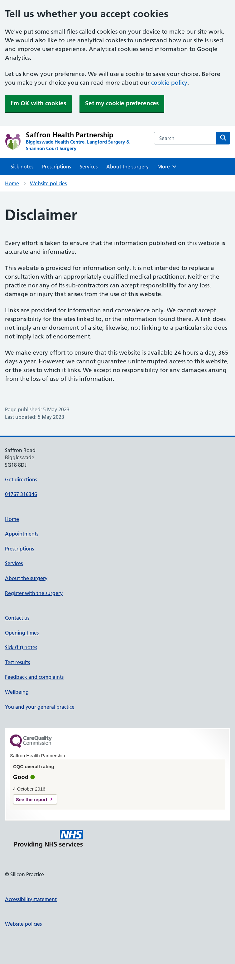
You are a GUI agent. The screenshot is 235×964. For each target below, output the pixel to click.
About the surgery (127, 166)
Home (12, 183)
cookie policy (169, 82)
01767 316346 (21, 494)
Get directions (21, 479)
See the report (31, 799)
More (167, 166)
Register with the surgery (34, 593)
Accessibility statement (31, 899)
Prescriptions (56, 166)
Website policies (48, 183)
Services (89, 166)
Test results (17, 662)
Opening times (22, 633)
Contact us (17, 618)
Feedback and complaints (34, 677)
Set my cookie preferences (122, 103)
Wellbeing (17, 692)
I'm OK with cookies (38, 103)
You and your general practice (39, 707)
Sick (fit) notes (21, 647)
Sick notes (22, 166)
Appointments (21, 534)
